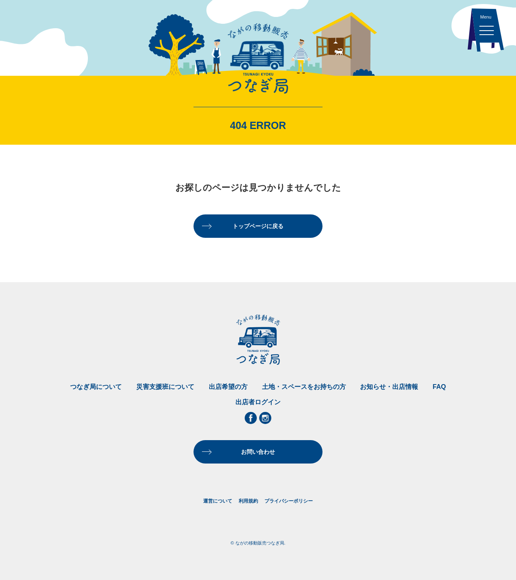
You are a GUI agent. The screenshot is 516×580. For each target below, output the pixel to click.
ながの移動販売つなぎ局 (258, 58)
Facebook (251, 418)
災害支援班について (165, 386)
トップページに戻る (258, 226)
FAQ (439, 386)
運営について (217, 501)
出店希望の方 (228, 386)
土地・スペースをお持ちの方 (304, 386)
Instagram (265, 418)
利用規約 (248, 501)
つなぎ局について (96, 386)
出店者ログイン (258, 402)
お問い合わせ (258, 452)
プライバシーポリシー (288, 501)
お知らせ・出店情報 (389, 386)
